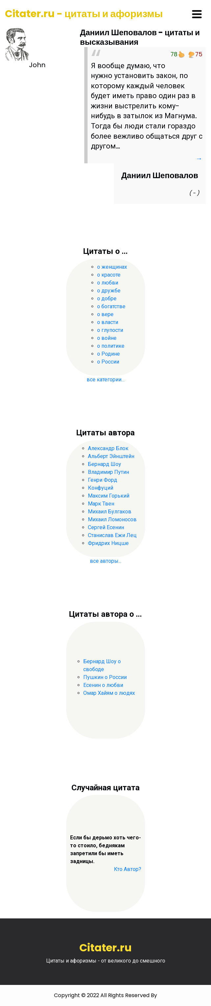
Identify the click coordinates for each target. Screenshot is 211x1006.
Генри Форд (102, 480)
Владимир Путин (108, 472)
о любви (107, 283)
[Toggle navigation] (197, 14)
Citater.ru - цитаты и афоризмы (84, 14)
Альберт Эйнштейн (111, 456)
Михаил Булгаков (109, 511)
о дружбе (108, 290)
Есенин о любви (103, 685)
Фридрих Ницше (108, 543)
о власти (107, 322)
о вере (105, 314)
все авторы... (105, 561)
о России (108, 362)
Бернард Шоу (104, 464)
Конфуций (100, 488)
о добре (107, 298)
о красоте (108, 275)
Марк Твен (101, 504)
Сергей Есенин (106, 527)
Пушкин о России (105, 677)
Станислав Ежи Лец (112, 535)
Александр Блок (108, 448)
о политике (110, 346)
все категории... (105, 379)
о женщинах (112, 267)
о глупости (110, 330)
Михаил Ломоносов (112, 519)
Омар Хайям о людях (109, 693)
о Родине (108, 354)
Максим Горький (108, 496)
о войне (107, 338)
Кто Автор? (127, 869)
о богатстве (111, 306)
